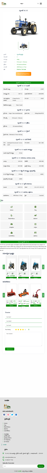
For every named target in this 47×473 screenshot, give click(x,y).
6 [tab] (27, 276)
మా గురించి (6, 441)
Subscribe (41, 466)
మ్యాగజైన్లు (6, 434)
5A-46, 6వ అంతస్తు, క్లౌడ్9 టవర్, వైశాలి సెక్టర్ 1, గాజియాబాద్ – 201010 (24, 453)
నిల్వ (5, 425)
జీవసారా (6, 428)
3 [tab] (21, 276)
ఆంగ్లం (21, 3)
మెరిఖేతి (4, 444)
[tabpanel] (23, 45)
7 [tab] (28, 276)
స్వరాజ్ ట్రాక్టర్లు (20, 54)
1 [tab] (23, 50)
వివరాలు (14, 275)
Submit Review (10, 349)
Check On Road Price (23, 74)
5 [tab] (25, 276)
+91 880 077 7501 (8, 460)
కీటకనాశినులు (7, 427)
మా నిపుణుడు (7, 439)
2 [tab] (20, 276)
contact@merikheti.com (9, 457)
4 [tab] (23, 276)
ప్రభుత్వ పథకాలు (7, 437)
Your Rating (8, 329)
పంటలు (5, 423)
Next (38, 267)
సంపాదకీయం (7, 430)
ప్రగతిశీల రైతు (7, 436)
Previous (8, 267)
